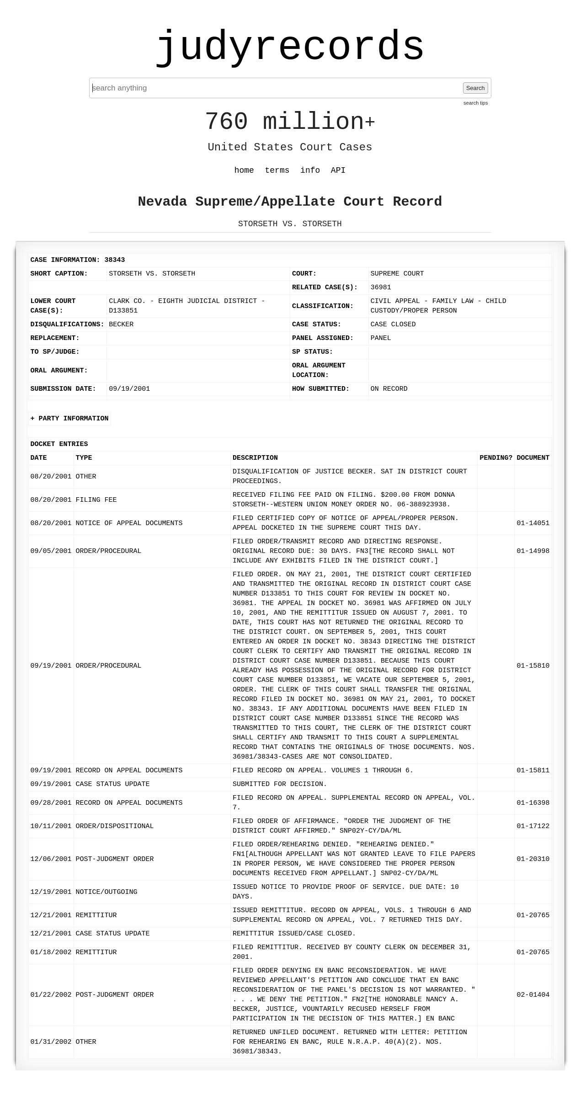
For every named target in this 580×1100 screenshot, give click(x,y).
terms (277, 170)
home (244, 170)
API (338, 170)
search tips (475, 103)
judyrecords (290, 48)
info (310, 170)
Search (475, 88)
